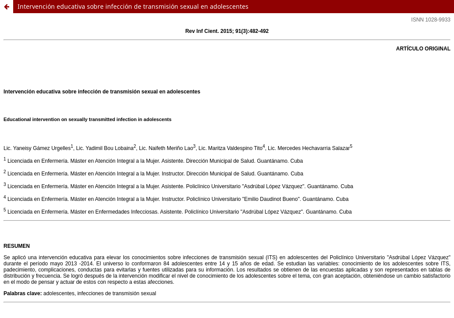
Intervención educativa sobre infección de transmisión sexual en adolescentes (133, 6)
